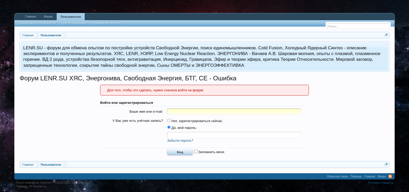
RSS (390, 176)
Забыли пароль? (180, 140)
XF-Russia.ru (37, 186)
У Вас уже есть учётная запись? (137, 121)
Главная (30, 16)
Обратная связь (337, 176)
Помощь (356, 176)
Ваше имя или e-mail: (146, 111)
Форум (48, 16)
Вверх (382, 176)
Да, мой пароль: (182, 128)
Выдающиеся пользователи (37, 23)
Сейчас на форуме (73, 23)
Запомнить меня (209, 152)
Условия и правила (380, 182)
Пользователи (71, 16)
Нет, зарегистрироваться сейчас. (195, 121)
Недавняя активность (106, 23)
